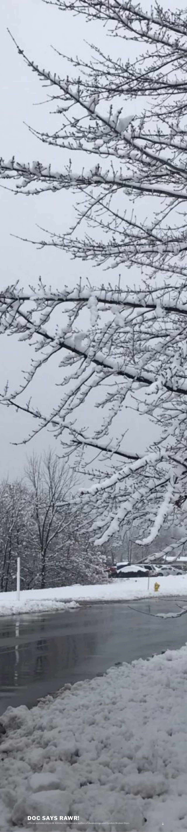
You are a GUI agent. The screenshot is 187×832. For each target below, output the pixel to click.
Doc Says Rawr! (53, 808)
